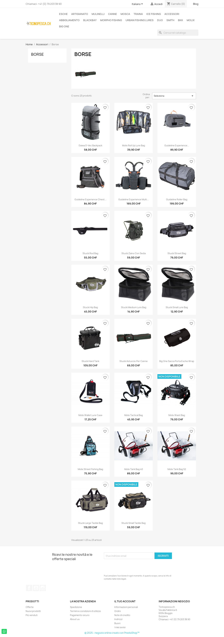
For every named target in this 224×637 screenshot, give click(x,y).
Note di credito (122, 615)
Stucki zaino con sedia (133, 253)
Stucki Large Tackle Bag (90, 523)
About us (75, 619)
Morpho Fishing (111, 20)
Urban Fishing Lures (140, 20)
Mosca (125, 14)
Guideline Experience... (176, 145)
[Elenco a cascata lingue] (138, 4)
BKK (180, 20)
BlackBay (90, 20)
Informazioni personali (126, 607)
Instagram (43, 588)
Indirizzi (118, 619)
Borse (37, 54)
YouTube (36, 588)
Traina (138, 14)
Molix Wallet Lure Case (90, 415)
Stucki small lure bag (177, 307)
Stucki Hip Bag (90, 307)
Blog (195, 4)
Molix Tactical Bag (133, 415)
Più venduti (31, 615)
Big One (64, 26)
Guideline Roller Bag (176, 199)
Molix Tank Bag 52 (177, 469)
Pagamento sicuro (79, 615)
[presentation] (127, 567)
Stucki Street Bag (177, 253)
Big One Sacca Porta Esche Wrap (176, 361)
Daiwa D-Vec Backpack (90, 145)
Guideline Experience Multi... (133, 199)
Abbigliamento (69, 20)
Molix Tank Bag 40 (133, 469)
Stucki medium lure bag (133, 307)
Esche (63, 14)
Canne (112, 14)
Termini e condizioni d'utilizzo (85, 611)
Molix (191, 20)
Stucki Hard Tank (90, 361)
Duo (160, 20)
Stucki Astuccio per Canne (133, 361)
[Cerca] (177, 33)
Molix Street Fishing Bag (90, 469)
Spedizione (76, 607)
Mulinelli (98, 14)
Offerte (30, 607)
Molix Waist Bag (176, 415)
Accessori (171, 14)
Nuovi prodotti (33, 611)
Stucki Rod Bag (90, 253)
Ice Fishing (153, 14)
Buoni (117, 623)
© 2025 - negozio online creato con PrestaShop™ (112, 633)
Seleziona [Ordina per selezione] (174, 96)
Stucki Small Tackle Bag (133, 523)
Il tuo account (124, 601)
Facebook (29, 588)
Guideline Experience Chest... (90, 199)
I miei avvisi (120, 627)
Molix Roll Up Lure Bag (133, 145)
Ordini (117, 611)
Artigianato (79, 14)
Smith (170, 20)
